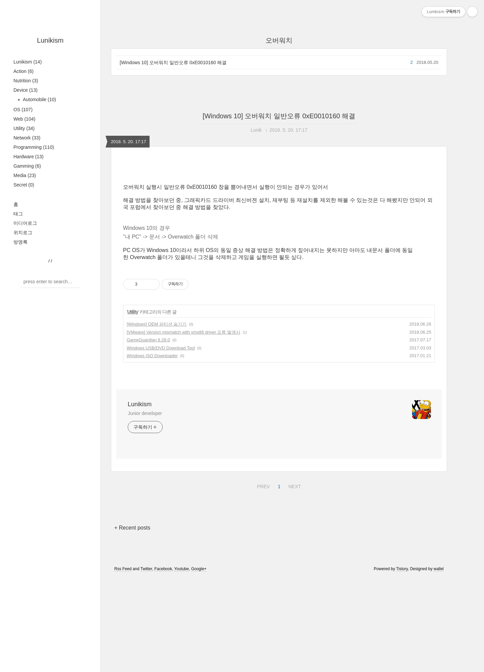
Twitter (146, 663)
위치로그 (22, 232)
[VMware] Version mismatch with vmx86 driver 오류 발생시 (183, 426)
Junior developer (145, 507)
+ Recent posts (132, 622)
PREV (262, 579)
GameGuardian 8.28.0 (148, 433)
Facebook (163, 663)
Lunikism (50, 40)
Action (23, 71)
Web (24, 119)
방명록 (20, 242)
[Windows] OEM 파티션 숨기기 (157, 418)
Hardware (28, 156)
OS (23, 109)
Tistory (402, 663)
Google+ (199, 663)
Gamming (27, 166)
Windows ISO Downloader (152, 449)
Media (24, 175)
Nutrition (25, 80)
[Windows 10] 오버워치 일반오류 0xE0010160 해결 (173, 62)
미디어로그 (25, 223)
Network (26, 137)
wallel (439, 663)
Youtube (181, 663)
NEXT (294, 579)
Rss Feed (122, 663)
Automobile (39, 99)
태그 (18, 213)
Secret (23, 184)
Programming (33, 147)
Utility (24, 128)
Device (25, 90)
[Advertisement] (279, 224)
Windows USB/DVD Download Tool (161, 442)
